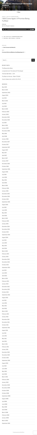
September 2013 (6, 267)
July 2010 (4, 365)
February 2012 (5, 314)
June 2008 (4, 404)
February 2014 (5, 253)
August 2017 (5, 150)
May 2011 (4, 338)
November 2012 (6, 289)
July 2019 (4, 122)
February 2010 (5, 379)
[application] (18, 29)
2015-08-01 (8, 36)
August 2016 (5, 171)
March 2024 (5, 89)
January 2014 (5, 256)
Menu (18, 12)
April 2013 (4, 275)
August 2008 (5, 398)
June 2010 (4, 368)
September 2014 (6, 234)
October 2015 (5, 199)
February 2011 (5, 346)
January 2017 (5, 160)
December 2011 (5, 319)
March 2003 (5, 420)
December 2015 (6, 193)
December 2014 (6, 226)
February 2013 (5, 281)
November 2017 (6, 141)
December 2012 (6, 286)
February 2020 (5, 111)
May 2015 (4, 212)
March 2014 (5, 251)
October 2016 (5, 166)
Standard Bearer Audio (17, 36)
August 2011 (5, 330)
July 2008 (4, 401)
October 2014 (5, 232)
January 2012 (5, 316)
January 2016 (5, 191)
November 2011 (6, 322)
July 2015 (4, 207)
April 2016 (4, 182)
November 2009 (6, 387)
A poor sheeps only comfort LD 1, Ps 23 (11, 79)
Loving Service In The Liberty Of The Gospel (12, 71)
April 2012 (4, 308)
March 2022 (5, 100)
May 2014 (4, 245)
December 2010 (6, 352)
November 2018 (6, 130)
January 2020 (5, 114)
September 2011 (6, 327)
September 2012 (6, 294)
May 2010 (4, 371)
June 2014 (4, 242)
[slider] (17, 29)
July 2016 (4, 174)
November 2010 (6, 355)
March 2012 (5, 311)
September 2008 (6, 396)
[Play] (3, 29)
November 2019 (6, 119)
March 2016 (5, 185)
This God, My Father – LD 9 (8, 73)
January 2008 (5, 417)
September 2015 (6, 201)
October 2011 (5, 324)
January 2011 (5, 349)
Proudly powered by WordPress (18, 432)
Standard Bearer (14, 16)
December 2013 (6, 259)
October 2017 (5, 144)
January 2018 (5, 139)
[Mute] (30, 29)
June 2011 (4, 335)
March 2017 (5, 158)
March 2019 (5, 125)
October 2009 (5, 390)
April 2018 (4, 136)
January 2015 (5, 223)
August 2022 (5, 95)
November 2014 (6, 229)
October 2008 (5, 393)
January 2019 (5, 128)
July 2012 (4, 300)
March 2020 (5, 109)
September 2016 (6, 169)
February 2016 (5, 188)
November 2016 (6, 163)
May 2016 (4, 180)
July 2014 (4, 240)
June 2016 (4, 177)
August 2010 (5, 363)
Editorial (6, 38)
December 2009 (6, 385)
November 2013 (6, 262)
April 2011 (4, 341)
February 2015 (5, 221)
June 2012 (4, 303)
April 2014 (4, 248)
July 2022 (4, 98)
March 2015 (5, 218)
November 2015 (6, 196)
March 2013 (5, 278)
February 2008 (5, 415)
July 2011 (4, 333)
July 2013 (4, 270)
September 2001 (6, 423)
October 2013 (5, 264)
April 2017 (4, 155)
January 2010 (5, 382)
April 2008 (4, 409)
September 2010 (6, 360)
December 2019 (6, 117)
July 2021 (4, 103)
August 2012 (5, 297)
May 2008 (4, 406)
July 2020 (4, 106)
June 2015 (4, 210)
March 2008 (5, 412)
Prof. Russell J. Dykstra (14, 38)
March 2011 (5, 344)
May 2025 (4, 87)
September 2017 (6, 147)
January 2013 (5, 283)
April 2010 (4, 374)
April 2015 (4, 215)
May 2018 (4, 133)
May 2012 (4, 305)
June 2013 (4, 273)
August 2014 (5, 237)
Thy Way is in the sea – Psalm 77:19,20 (11, 76)
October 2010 (5, 357)
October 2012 (5, 292)
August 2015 (5, 204)
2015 (5, 36)
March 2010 (5, 376)
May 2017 (4, 152)
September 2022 (6, 92)
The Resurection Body (7, 68)
